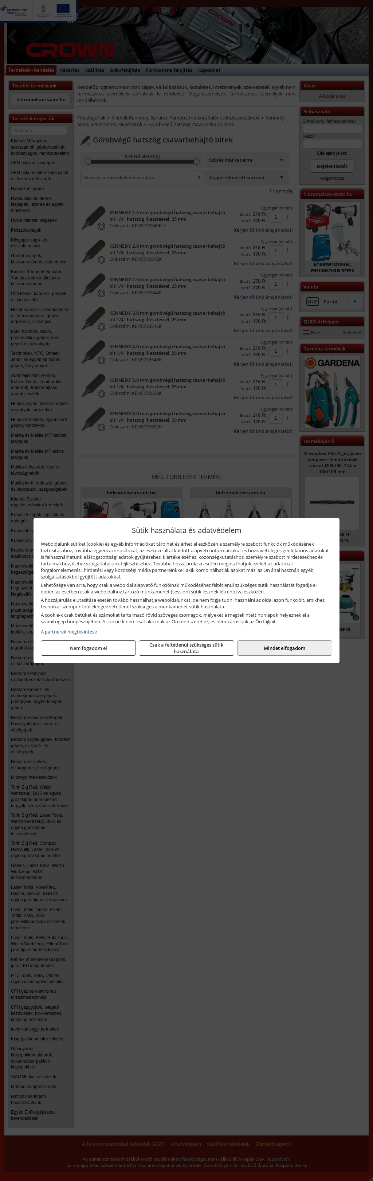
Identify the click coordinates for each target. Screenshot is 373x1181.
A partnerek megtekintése (69, 631)
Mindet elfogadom (284, 648)
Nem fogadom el (88, 648)
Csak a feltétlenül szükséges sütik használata (186, 648)
